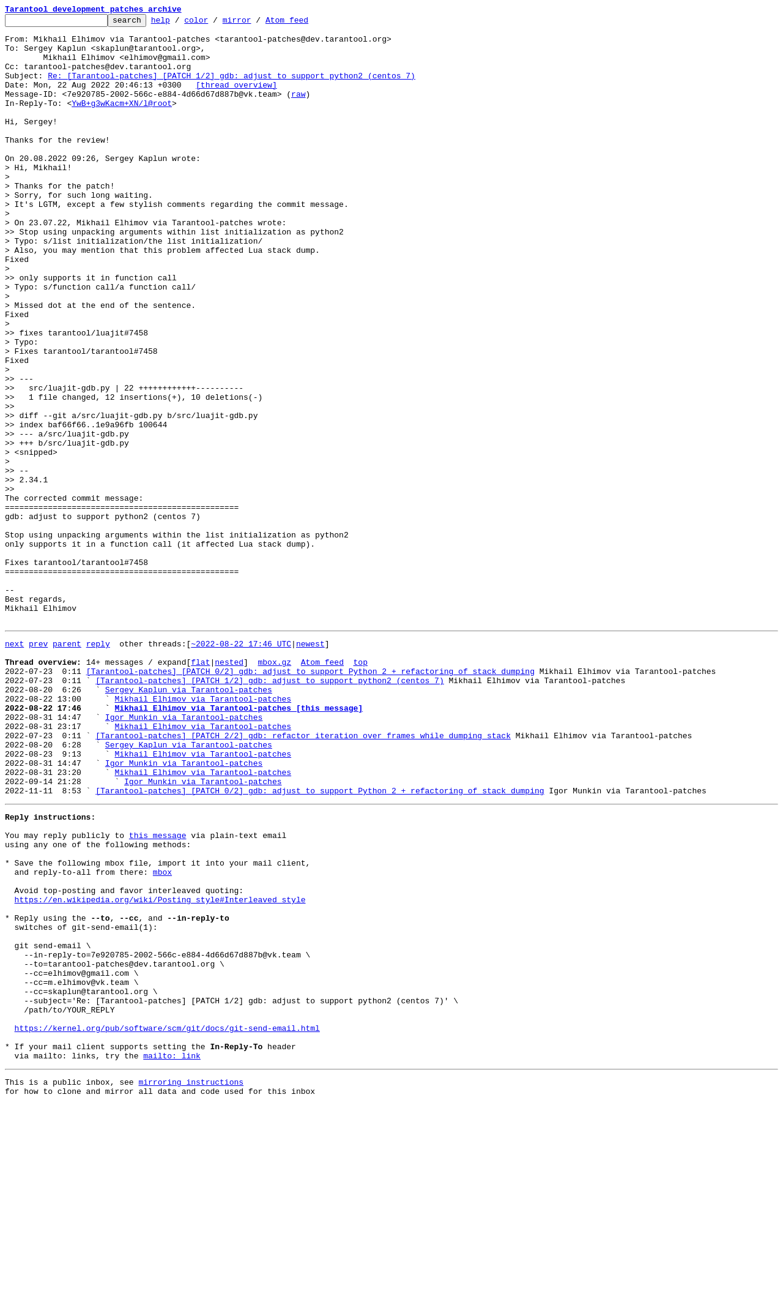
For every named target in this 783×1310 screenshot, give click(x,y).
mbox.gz (274, 788)
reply (98, 766)
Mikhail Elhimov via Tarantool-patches (202, 832)
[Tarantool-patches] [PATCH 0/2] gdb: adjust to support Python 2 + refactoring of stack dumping (310, 799)
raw (298, 110)
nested (229, 788)
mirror (256, 23)
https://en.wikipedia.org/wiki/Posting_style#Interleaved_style (160, 1070)
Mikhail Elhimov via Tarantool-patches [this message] (238, 843)
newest (310, 766)
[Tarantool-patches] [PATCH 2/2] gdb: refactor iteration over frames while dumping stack (303, 876)
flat (200, 788)
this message (158, 992)
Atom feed (305, 23)
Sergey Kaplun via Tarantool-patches (188, 821)
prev (38, 766)
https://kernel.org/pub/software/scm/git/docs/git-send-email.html (167, 1224)
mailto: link (172, 1257)
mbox (162, 1036)
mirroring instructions (190, 1285)
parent (67, 766)
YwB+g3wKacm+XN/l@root (122, 121)
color (215, 23)
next (14, 766)
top (360, 788)
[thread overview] (236, 99)
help (179, 23)
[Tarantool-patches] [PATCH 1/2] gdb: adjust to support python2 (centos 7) (269, 810)
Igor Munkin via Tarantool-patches (183, 854)
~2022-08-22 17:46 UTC (241, 766)
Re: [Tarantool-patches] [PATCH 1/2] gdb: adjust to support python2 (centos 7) (231, 88)
